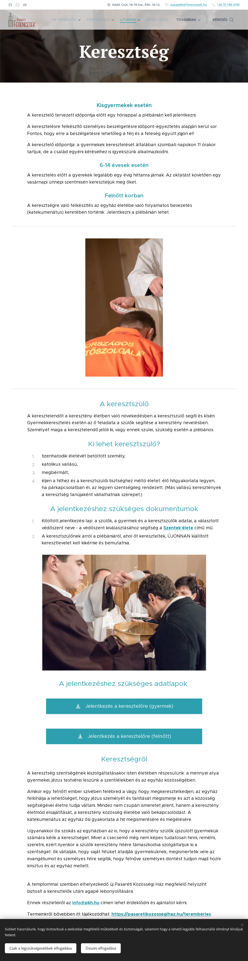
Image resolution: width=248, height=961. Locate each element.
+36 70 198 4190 (228, 4)
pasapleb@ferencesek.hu (188, 4)
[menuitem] (70, 20)
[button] (223, 20)
